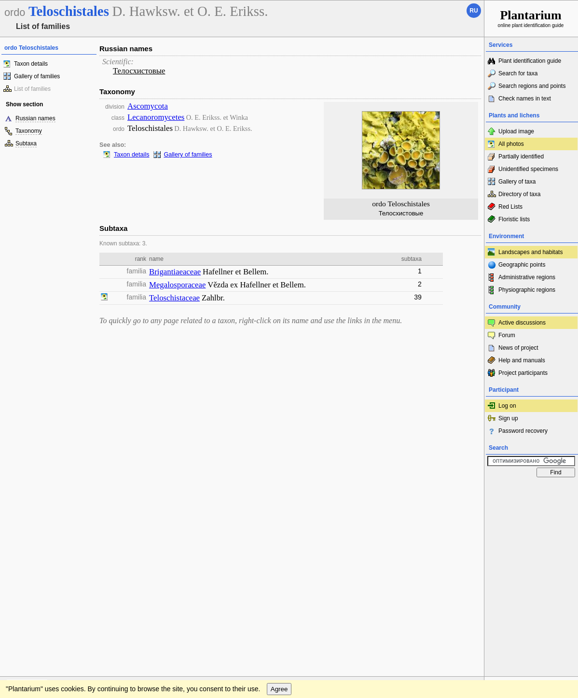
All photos (511, 144)
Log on (507, 405)
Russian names (35, 118)
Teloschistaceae (174, 297)
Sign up (508, 418)
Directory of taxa (519, 194)
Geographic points (521, 264)
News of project (518, 347)
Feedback (65, 491)
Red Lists (510, 206)
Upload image (516, 131)
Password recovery (523, 430)
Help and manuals (521, 360)
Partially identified (521, 156)
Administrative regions (526, 277)
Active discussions (522, 322)
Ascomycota (147, 106)
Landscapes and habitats (530, 252)
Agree (279, 510)
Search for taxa (517, 73)
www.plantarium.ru (531, 491)
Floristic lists (514, 219)
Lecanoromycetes (155, 117)
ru (473, 10)
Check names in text (524, 98)
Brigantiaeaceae (175, 271)
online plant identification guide (531, 18)
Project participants (523, 373)
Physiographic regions (526, 289)
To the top (466, 491)
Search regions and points (531, 86)
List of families (32, 88)
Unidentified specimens (528, 169)
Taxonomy (28, 131)
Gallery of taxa (517, 181)
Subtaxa (26, 143)
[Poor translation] (35, 562)
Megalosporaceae (177, 284)
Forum (506, 335)
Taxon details (31, 63)
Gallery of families (37, 76)
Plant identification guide (529, 60)
